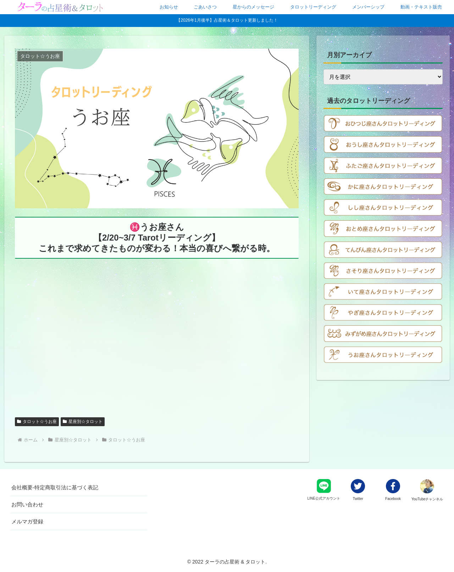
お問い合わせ (27, 504)
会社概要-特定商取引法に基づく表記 (54, 487)
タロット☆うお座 (37, 421)
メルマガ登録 (27, 521)
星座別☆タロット (83, 421)
